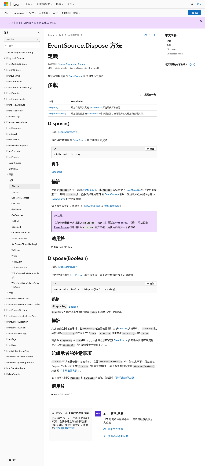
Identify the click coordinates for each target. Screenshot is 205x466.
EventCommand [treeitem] (14, 81)
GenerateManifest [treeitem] (20, 197)
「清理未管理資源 (123, 377)
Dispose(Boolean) (57, 113)
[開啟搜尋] (192, 4)
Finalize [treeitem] (14, 191)
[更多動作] (154, 35)
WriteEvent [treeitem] (16, 261)
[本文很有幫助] (190, 64)
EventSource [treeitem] (15, 162)
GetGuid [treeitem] (15, 203)
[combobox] (22, 39)
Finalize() (123, 328)
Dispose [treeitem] (15, 186)
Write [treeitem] (14, 255)
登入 (199, 4)
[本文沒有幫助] (194, 64)
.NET (61, 34)
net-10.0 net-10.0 (63, 246)
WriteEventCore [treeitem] (19, 267)
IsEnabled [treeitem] (16, 226)
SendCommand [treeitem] (19, 238)
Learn (51, 34)
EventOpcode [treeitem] (13, 151)
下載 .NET (194, 12)
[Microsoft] (6, 4)
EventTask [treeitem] (11, 344)
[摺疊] (39, 33)
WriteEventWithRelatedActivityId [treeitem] (25, 275)
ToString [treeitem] (15, 250)
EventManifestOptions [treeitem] (17, 145)
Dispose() (53, 107)
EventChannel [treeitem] (13, 75)
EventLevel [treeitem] (11, 133)
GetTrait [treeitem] (15, 220)
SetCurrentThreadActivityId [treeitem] (24, 244)
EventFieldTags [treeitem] (13, 116)
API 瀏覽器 (73, 34)
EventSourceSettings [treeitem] (16, 333)
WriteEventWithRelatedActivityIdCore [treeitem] (25, 284)
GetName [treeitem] (16, 209)
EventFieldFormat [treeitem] (14, 110)
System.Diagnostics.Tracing (71, 64)
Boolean (73, 306)
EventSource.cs (66, 131)
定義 (169, 41)
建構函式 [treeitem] (13, 168)
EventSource (76, 76)
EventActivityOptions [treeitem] (16, 64)
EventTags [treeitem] (11, 339)
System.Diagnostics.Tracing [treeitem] (19, 52)
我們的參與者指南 (64, 428)
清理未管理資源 (92, 205)
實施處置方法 (112, 205)
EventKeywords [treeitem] (13, 127)
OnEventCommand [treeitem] (20, 232)
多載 (169, 45)
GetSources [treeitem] (17, 215)
